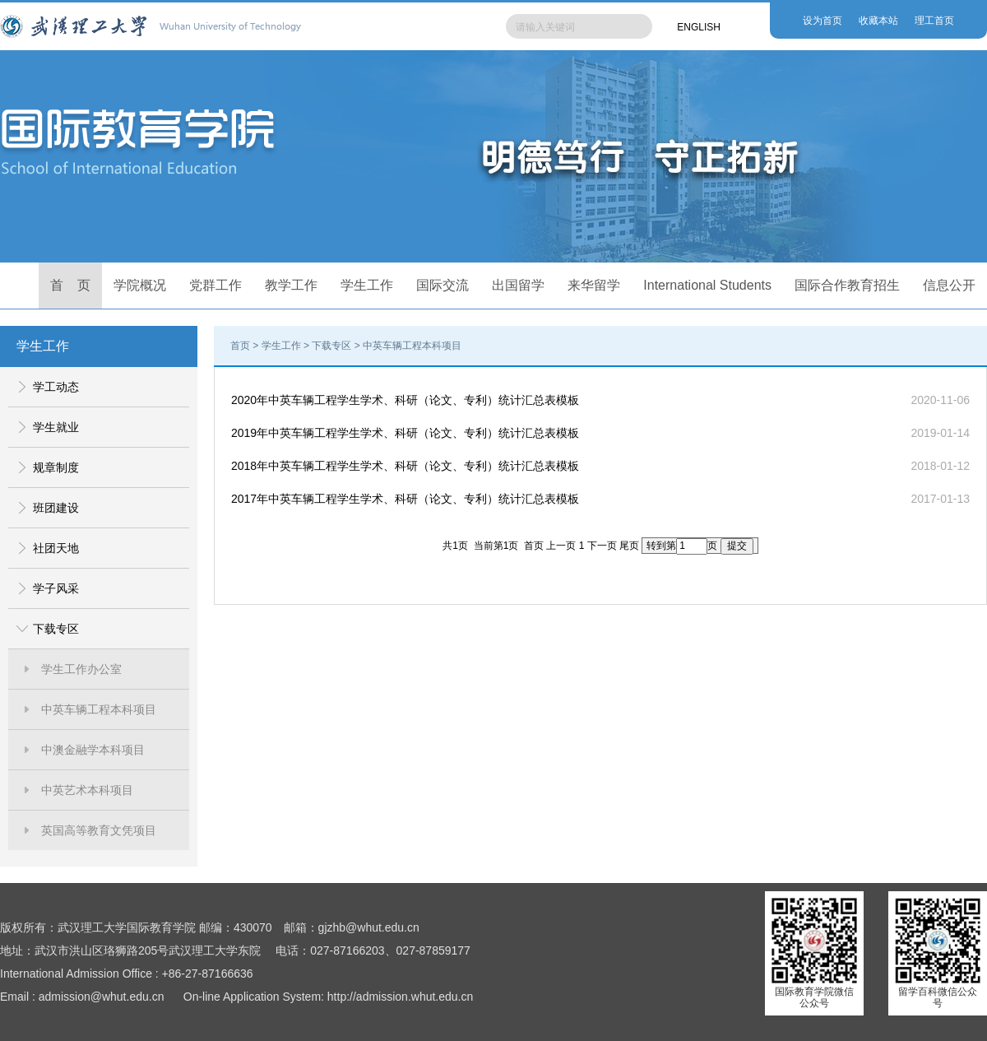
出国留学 (518, 285)
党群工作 (215, 285)
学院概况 (140, 285)
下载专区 (56, 628)
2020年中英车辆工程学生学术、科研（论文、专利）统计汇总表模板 (405, 400)
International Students (707, 285)
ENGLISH (699, 27)
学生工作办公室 (81, 669)
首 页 (70, 285)
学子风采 (56, 588)
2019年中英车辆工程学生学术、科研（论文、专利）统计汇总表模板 (405, 432)
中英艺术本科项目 (87, 790)
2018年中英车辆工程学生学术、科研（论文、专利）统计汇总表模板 (405, 465)
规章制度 (56, 467)
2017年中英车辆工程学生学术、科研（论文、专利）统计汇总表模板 (405, 498)
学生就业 (56, 427)
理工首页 (934, 20)
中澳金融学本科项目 (93, 749)
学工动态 (56, 386)
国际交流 (442, 285)
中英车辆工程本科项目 (98, 709)
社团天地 (56, 548)
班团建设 (56, 507)
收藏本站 (878, 20)
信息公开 (949, 285)
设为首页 (822, 20)
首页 (240, 345)
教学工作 (291, 285)
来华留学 (594, 285)
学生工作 (367, 285)
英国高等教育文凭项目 (98, 830)
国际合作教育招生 (847, 285)
